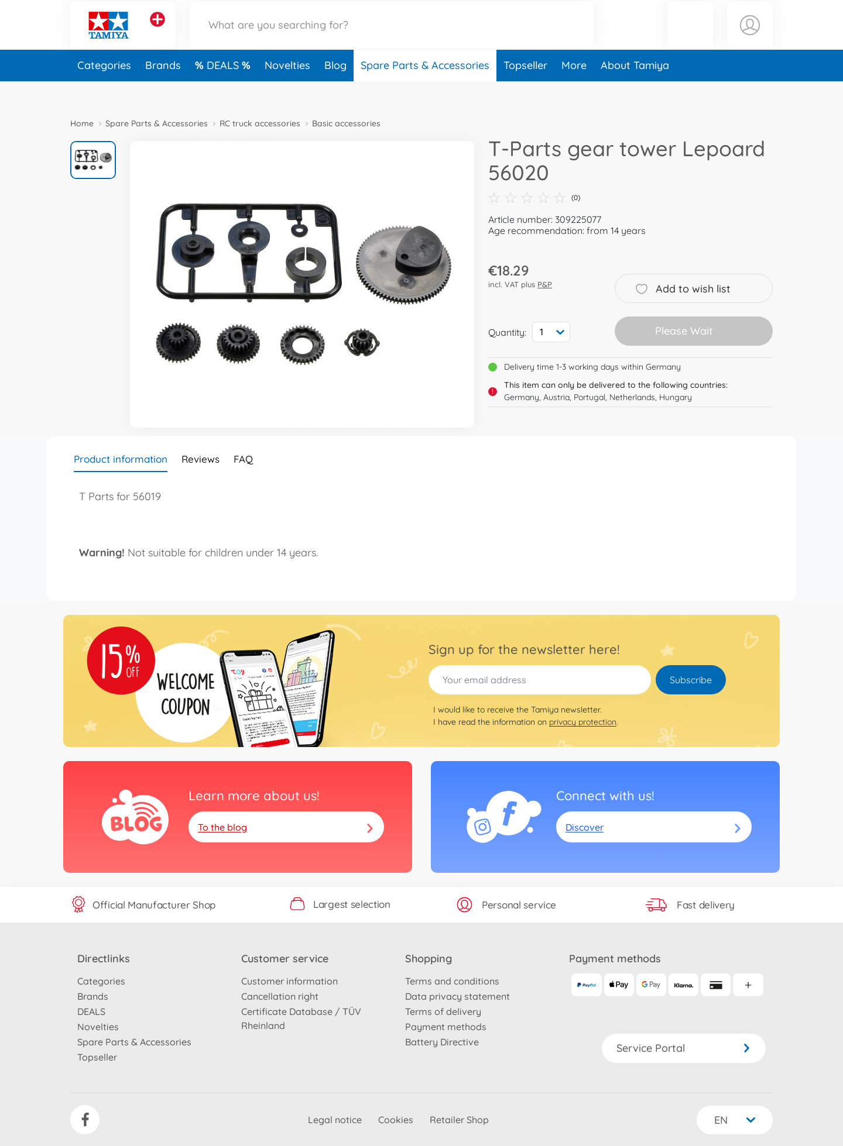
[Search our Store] (392, 37)
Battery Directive (442, 1042)
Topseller (525, 90)
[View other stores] (157, 31)
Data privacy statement (457, 996)
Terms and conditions (452, 981)
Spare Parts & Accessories (425, 90)
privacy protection (582, 722)
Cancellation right (279, 996)
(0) (534, 198)
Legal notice (335, 1120)
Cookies (395, 1120)
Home (82, 123)
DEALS (224, 90)
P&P (544, 284)
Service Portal (683, 1048)
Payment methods (445, 1027)
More (574, 90)
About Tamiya (635, 90)
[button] (690, 37)
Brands (163, 90)
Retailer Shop (459, 1120)
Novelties (287, 90)
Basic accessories (346, 123)
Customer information (289, 981)
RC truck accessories (260, 123)
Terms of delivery (443, 1011)
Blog (335, 90)
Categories (104, 90)
